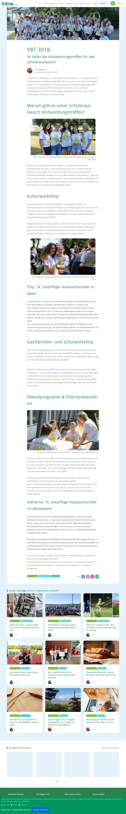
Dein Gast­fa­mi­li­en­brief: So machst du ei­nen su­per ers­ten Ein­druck (61, 675)
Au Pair (61, 4)
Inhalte (15, 805)
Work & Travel (84, 4)
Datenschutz (6, 809)
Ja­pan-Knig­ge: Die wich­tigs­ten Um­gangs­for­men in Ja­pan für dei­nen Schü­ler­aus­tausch (61, 722)
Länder (94, 4)
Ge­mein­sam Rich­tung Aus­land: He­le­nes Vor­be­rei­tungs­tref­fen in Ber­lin (62, 627)
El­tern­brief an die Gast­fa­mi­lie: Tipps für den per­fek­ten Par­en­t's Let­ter (24, 722)
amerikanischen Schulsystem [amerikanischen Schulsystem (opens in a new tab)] (49, 382)
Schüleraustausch (50, 4)
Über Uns (120, 4)
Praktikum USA (72, 4)
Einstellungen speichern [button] (21, 809)
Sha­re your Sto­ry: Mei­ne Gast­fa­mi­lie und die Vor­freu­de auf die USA (24, 627)
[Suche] (105, 3)
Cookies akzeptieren (41, 809)
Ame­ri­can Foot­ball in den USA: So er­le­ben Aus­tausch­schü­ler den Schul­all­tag (101, 627)
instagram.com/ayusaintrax (110, 748)
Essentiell (6, 805)
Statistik (23, 805)
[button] (57, 780)
